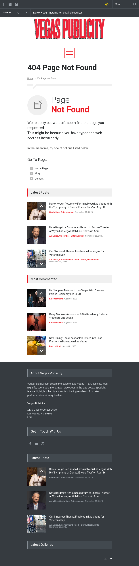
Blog (37, 173)
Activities (53, 236)
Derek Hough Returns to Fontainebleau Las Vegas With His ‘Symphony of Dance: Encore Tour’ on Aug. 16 (58, 12)
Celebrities (54, 212)
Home (30, 78)
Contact (39, 178)
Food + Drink (80, 260)
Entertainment (67, 212)
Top (104, 558)
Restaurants (93, 260)
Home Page (41, 168)
